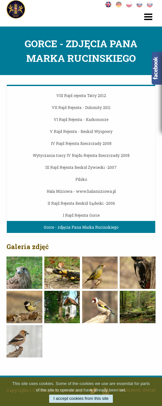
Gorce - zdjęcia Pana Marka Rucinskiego (81, 227)
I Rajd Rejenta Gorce (81, 215)
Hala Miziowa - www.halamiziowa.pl (81, 191)
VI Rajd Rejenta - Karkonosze (81, 119)
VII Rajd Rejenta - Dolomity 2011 (81, 107)
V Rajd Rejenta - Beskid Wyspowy (81, 131)
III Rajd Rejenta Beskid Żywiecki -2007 (81, 167)
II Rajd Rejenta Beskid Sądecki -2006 (81, 203)
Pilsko (81, 179)
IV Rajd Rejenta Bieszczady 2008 (81, 143)
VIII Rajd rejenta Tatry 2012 (81, 95)
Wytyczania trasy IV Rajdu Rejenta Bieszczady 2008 (81, 155)
